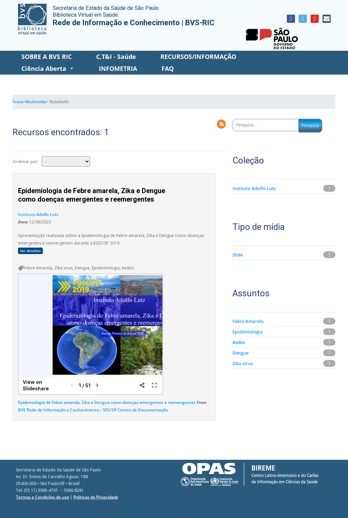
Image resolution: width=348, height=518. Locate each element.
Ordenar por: (25, 161)
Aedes (238, 342)
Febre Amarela (248, 321)
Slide (237, 255)
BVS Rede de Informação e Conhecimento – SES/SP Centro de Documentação (93, 410)
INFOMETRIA (118, 68)
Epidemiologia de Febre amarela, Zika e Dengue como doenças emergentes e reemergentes (107, 402)
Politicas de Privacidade (95, 497)
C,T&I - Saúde (116, 56)
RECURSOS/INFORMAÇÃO (198, 56)
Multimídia (35, 102)
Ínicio (18, 102)
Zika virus (242, 363)
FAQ (167, 68)
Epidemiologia (247, 332)
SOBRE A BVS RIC (46, 56)
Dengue (240, 353)
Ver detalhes (30, 251)
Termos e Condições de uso (42, 497)
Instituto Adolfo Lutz (38, 214)
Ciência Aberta (47, 69)
